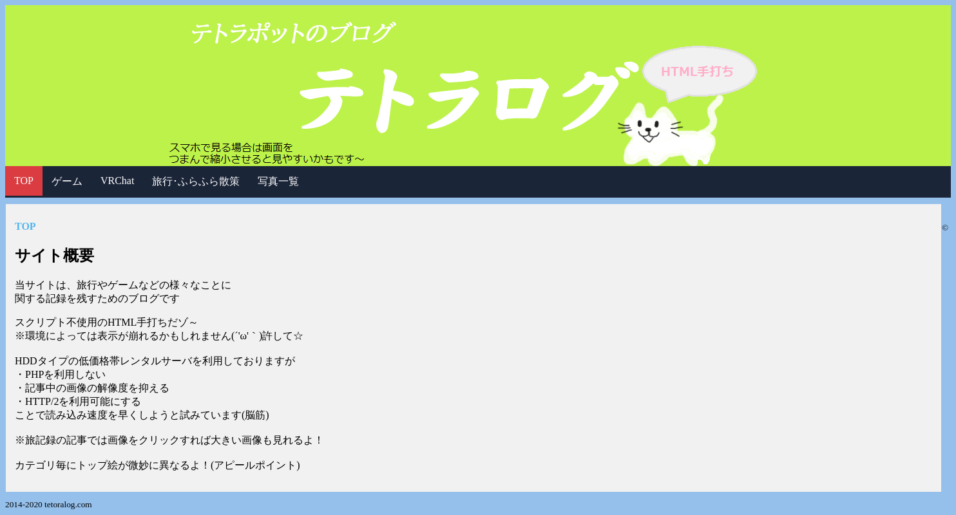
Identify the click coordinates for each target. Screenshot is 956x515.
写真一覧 (278, 181)
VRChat (117, 180)
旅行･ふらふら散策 (196, 181)
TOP (23, 180)
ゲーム (67, 181)
